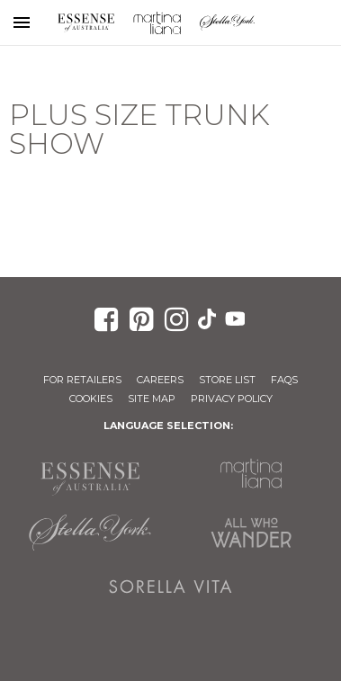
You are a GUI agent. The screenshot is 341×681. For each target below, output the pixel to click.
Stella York (228, 22)
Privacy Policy (232, 398)
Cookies (90, 398)
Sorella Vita (171, 587)
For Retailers (82, 379)
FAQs (284, 379)
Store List (227, 379)
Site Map (151, 398)
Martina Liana (157, 22)
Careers (160, 379)
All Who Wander (252, 533)
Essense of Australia (85, 22)
